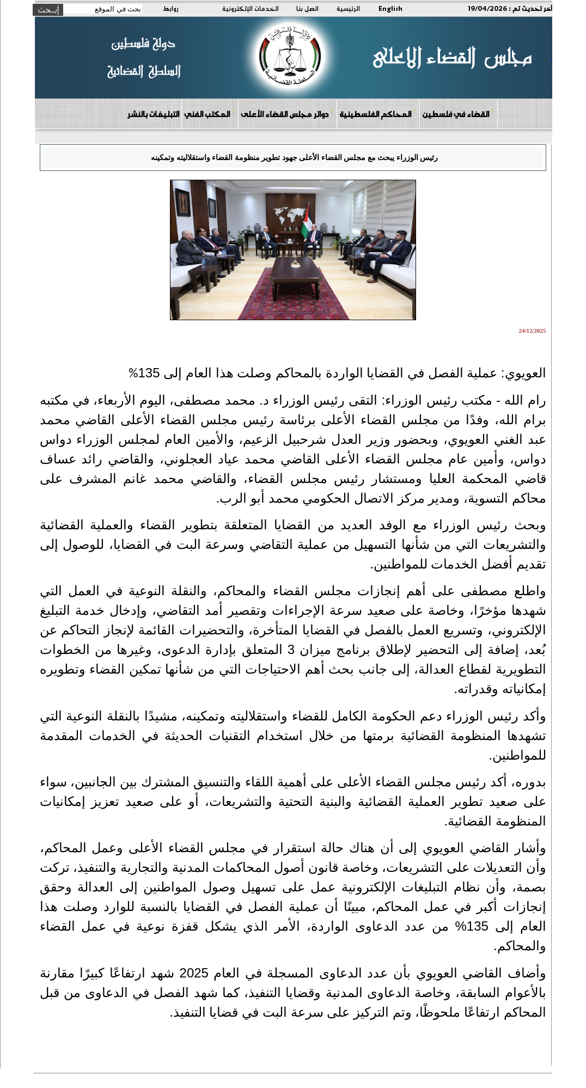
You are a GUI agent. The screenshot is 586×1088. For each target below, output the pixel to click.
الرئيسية (348, 8)
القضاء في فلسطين (458, 113)
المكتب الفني (209, 113)
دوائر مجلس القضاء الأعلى (287, 113)
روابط (171, 8)
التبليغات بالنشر (153, 113)
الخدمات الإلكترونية (250, 8)
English (390, 8)
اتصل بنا (307, 8)
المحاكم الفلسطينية (377, 113)
